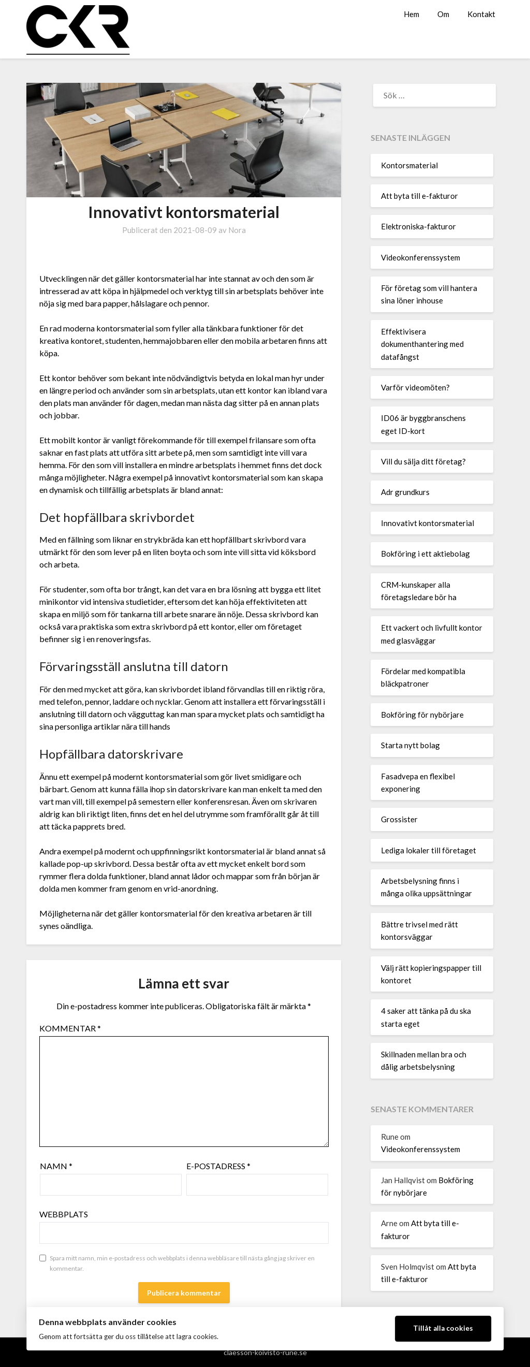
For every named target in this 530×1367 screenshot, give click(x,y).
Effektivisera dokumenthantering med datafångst (422, 344)
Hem (411, 14)
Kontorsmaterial (409, 165)
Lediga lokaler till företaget (428, 850)
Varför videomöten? (415, 387)
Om (443, 14)
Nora (237, 230)
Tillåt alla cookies (443, 1328)
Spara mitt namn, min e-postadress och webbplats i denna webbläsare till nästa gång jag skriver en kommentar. (182, 1263)
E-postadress (218, 1166)
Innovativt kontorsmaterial (427, 523)
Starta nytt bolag (410, 745)
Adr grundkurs (405, 492)
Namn (56, 1166)
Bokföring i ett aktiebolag (425, 553)
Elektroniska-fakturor (418, 226)
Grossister (399, 819)
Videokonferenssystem (420, 257)
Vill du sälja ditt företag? (423, 461)
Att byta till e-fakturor (419, 195)
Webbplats (63, 1214)
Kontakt (481, 14)
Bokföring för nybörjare (422, 714)
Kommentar (70, 1028)
